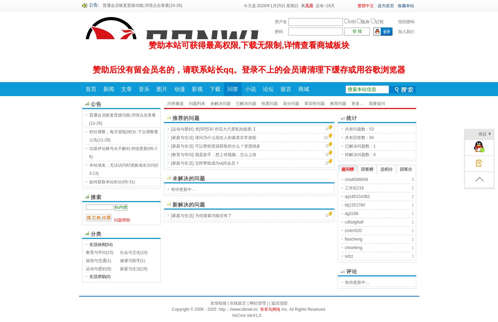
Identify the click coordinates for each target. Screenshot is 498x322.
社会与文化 (130, 252)
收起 (485, 134)
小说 (250, 89)
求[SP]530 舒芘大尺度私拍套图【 (225, 129)
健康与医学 (130, 260)
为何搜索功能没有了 (213, 215)
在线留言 (238, 303)
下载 (215, 89)
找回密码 (406, 21)
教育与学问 (96, 252)
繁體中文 (366, 5)
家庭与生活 (130, 268)
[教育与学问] (182, 154)
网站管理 (258, 303)
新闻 (108, 89)
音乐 (144, 89)
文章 (126, 89)
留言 (286, 89)
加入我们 (406, 31)
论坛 (268, 89)
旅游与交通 (96, 260)
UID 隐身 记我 (363, 21)
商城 (303, 89)
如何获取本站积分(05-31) (112, 182)
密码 (279, 31)
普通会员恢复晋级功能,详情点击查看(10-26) (142, 5)
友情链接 (218, 303)
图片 (161, 89)
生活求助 (97, 276)
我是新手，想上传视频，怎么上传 (225, 154)
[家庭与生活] (182, 137)
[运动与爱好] (182, 129)
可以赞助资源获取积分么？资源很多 (227, 146)
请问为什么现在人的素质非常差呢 (225, 137)
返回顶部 (279, 303)
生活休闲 (97, 244)
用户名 (281, 21)
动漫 (179, 89)
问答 (232, 89)
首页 (91, 89)
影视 (197, 89)
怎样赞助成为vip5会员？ (217, 163)
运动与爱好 (96, 268)
